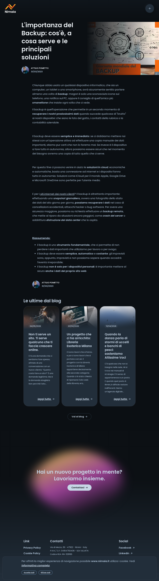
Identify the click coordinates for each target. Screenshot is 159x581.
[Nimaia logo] (10, 12)
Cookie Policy (31, 553)
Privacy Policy (32, 547)
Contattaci (79, 487)
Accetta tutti (29, 572)
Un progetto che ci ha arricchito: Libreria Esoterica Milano (79, 340)
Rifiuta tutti (45, 572)
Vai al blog (79, 416)
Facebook (126, 547)
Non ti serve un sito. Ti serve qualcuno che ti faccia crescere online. (40, 342)
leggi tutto (46, 399)
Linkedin (125, 553)
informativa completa (35, 565)
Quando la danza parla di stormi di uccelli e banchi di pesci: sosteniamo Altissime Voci (117, 346)
